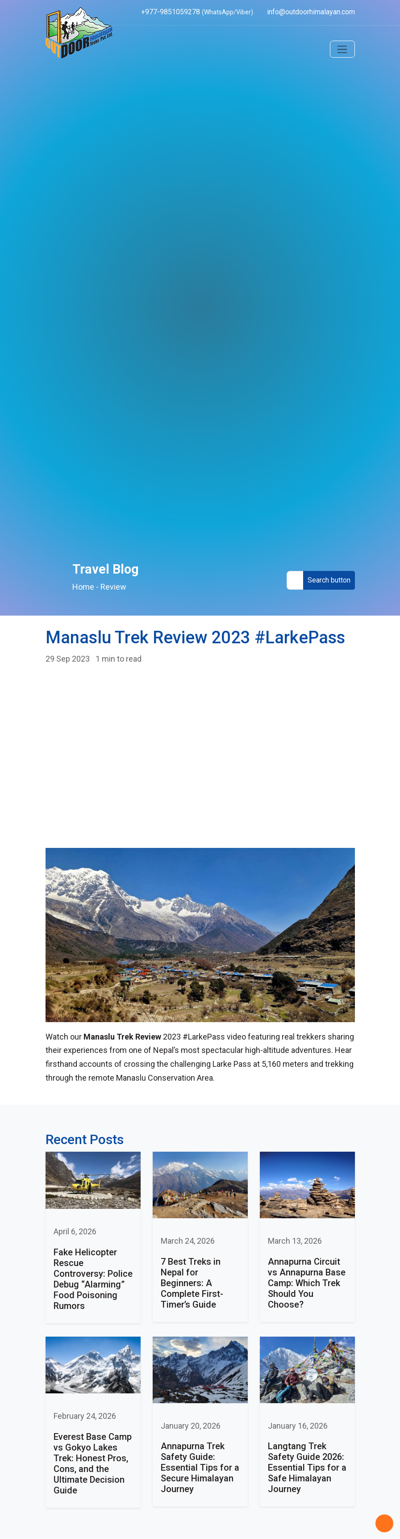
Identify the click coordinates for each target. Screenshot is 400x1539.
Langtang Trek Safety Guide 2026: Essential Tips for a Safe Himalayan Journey (307, 1467)
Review (113, 586)
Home (83, 586)
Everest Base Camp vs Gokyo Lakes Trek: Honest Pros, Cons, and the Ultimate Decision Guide (93, 1463)
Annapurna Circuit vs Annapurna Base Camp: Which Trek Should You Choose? (307, 1283)
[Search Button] (329, 580)
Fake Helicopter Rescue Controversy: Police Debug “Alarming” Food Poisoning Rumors (93, 1279)
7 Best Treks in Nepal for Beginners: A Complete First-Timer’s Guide (192, 1283)
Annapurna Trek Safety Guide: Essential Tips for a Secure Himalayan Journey (200, 1467)
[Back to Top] (384, 1523)
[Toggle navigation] (342, 49)
